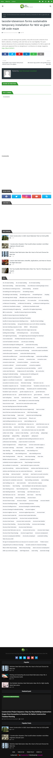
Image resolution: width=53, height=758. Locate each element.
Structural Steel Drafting (24, 524)
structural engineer (30, 509)
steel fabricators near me (9, 494)
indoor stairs (21, 415)
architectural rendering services (41, 303)
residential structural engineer (27, 459)
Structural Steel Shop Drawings (10, 533)
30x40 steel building (20, 285)
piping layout (35, 436)
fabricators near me (38, 383)
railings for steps (22, 444)
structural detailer (45, 500)
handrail (36, 397)
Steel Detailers (6, 486)
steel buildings (45, 480)
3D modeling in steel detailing (10, 294)
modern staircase (30, 427)
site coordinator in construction (10, 465)
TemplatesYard (25, 755)
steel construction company (35, 483)
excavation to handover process (11, 383)
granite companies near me (26, 391)
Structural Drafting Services (9, 506)
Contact (13, 1)
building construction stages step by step (26, 330)
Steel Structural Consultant (10, 32)
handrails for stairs (45, 397)
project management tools (9, 444)
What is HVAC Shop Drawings (10, 547)
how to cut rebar (40, 409)
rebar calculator (29, 447)
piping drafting (15, 436)
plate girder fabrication (8, 438)
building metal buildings (9, 333)
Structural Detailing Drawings (10, 503)
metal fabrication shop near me (26, 424)
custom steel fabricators (9, 371)
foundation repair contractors (10, 391)
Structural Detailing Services (27, 503)
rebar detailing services (35, 453)
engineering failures (30, 380)
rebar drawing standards (9, 456)
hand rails (16, 397)
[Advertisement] (26, 150)
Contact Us (39, 752)
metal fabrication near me (9, 424)
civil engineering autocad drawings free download (31, 335)
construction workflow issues (10, 356)
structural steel (41, 512)
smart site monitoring (8, 468)
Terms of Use (21, 752)
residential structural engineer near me (12, 462)
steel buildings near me (8, 483)
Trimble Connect (44, 541)
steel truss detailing (20, 497)
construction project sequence (10, 353)
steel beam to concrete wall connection (12, 477)
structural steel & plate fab (9, 515)
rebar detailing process (21, 453)
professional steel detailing (9, 441)
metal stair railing (7, 427)
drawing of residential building (10, 374)
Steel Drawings (21, 491)
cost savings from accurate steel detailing (25, 368)
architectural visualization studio (31, 306)
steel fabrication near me (33, 491)
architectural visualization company (11, 306)
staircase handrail (15, 474)
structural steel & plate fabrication (27, 515)
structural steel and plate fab (10, 518)
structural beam (32, 497)
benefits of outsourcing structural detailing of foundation (17, 318)
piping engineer (25, 436)
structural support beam (27, 533)
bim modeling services (8, 330)
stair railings (6, 474)
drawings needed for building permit (12, 377)
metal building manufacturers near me (12, 421)
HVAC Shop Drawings (32, 412)
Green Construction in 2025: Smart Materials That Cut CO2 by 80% (29, 236)
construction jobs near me (27, 347)
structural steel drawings (38, 524)
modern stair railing (19, 427)
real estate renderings (8, 447)
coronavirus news (34, 362)
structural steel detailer (39, 521)
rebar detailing (6, 450)
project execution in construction (27, 441)
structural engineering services (27, 512)
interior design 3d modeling (9, 418)
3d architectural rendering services (11, 288)
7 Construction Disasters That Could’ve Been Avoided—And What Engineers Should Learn (29, 245)
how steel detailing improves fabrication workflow (15, 406)
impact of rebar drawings (9, 415)
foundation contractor (26, 385)
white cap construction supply (10, 550)
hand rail (46, 394)
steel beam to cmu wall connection (39, 474)
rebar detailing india (8, 453)
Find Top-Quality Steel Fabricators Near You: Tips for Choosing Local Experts (30, 270)
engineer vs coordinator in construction (12, 380)
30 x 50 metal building (34, 282)
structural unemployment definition (11, 536)
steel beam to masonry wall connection (34, 477)
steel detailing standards (9, 491)
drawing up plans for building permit (29, 374)
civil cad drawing (35, 333)
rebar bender (19, 447)
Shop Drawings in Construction (32, 462)
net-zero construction (42, 427)
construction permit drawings (22, 350)
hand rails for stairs (26, 397)
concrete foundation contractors (11, 341)
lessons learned (23, 418)
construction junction (42, 347)
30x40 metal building (8, 285)
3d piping (47, 294)
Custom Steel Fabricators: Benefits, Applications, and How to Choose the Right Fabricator (30, 261)
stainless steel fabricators (22, 468)
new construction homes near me (11, 430)
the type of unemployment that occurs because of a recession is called (20, 541)
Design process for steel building (25, 371)
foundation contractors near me (42, 385)
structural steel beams (8, 521)
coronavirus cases (41, 359)
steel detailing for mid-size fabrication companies (34, 486)
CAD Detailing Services (22, 333)
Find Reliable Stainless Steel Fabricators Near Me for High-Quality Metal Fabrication (29, 684)
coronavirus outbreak (8, 365)
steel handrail (21, 494)
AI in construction (32, 300)
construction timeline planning (27, 353)
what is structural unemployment (41, 547)
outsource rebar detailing (22, 433)
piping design (44, 433)
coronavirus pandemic (21, 365)
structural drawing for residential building (29, 506)
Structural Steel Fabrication (9, 527)
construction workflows (42, 356)
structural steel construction (23, 521)
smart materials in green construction (30, 465)
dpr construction (40, 371)
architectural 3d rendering (24, 303)
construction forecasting (32, 344)
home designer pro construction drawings (29, 400)
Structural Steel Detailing (9, 524)
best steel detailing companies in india (12, 327)
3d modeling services (25, 294)
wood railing (35, 550)
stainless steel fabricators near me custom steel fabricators (17, 471)
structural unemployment (41, 533)
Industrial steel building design (34, 415)
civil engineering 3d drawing (9, 335)
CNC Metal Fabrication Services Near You (25, 338)
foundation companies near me (10, 385)
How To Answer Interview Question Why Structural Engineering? (18, 409)
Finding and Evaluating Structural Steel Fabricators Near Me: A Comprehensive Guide (28, 676)
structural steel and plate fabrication (29, 518)
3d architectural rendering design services (38, 285)
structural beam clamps (9, 500)
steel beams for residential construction (13, 480)
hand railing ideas (7, 397)
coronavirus (21, 359)
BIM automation (34, 327)
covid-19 (40, 368)
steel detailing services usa (37, 489)
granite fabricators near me (9, 394)
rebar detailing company (19, 450)
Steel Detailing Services (22, 489)
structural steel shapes (43, 530)
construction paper (7, 350)
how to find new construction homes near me (14, 412)
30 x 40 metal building (21, 282)
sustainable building (42, 536)
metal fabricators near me (42, 424)
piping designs (6, 436)
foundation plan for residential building (36, 388)
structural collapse (21, 500)
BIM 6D (25, 327)
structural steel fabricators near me (12, 530)
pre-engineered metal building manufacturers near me (30, 438)
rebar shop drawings (30, 456)
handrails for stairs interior (9, 400)
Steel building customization (32, 480)
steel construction (21, 483)
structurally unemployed (29, 536)
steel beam (25, 474)
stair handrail (38, 471)
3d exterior (35, 288)
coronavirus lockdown (22, 362)
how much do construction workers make (26, 403)
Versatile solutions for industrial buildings (36, 544)
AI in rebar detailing (43, 300)
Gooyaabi (40, 755)
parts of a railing (35, 433)
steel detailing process (8, 489)
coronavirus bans (30, 359)
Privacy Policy (30, 752)
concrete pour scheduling (27, 341)
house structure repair (8, 403)
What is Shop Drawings (24, 547)
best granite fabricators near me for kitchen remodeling (31, 324)
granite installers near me (25, 394)
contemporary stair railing (9, 359)
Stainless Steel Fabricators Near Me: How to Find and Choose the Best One (29, 253)
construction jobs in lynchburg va (11, 347)
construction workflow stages (27, 356)
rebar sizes (40, 456)
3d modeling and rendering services (11, 291)
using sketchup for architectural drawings (13, 544)
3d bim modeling (27, 288)
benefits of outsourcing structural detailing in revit (15, 315)
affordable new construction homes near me (30, 297)
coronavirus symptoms (34, 365)
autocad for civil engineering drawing (32, 309)
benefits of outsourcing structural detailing (25, 312)
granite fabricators (40, 391)
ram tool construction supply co (37, 444)
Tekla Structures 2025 (8, 539)
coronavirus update (7, 368)
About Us (8, 1)
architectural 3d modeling (9, 303)
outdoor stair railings (8, 433)
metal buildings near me (30, 421)
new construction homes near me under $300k (33, 430)
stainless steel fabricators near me (39, 468)
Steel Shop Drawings (8, 497)
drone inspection (27, 377)
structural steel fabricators (25, 527)
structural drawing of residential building (13, 509)
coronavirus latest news (9, 362)
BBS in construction (7, 312)
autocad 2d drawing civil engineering (12, 309)
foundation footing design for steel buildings (14, 388)
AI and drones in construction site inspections (14, 300)
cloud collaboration (8, 338)
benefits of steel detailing (9, 324)
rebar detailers (39, 447)
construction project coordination (39, 350)
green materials (38, 394)
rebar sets (20, 456)
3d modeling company (28, 291)
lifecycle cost (32, 418)
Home (2, 1)
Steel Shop (38, 494)
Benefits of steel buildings (37, 321)
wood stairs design (44, 550)
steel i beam (30, 494)
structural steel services (29, 530)
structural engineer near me (10, 512)
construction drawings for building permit (13, 344)
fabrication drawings (26, 383)
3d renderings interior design (10, 297)
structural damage (33, 500)
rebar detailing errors (32, 450)
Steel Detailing (16, 486)
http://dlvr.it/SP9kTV (8, 48)
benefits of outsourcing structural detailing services (15, 321)
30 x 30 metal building (8, 282)
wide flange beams (24, 550)
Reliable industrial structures (10, 459)
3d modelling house (37, 294)
